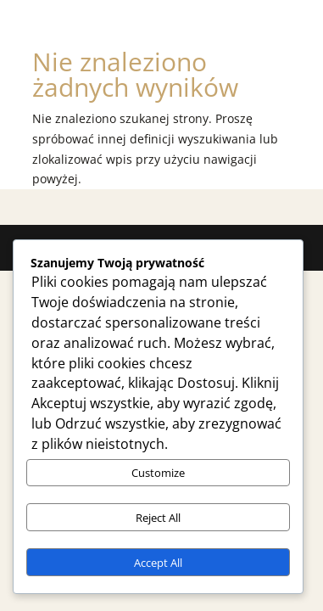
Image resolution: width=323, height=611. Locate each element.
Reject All (158, 517)
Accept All (158, 562)
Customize (158, 472)
